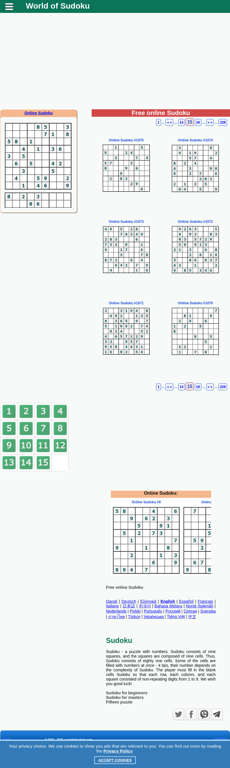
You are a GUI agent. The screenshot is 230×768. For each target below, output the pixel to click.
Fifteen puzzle (119, 702)
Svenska (208, 611)
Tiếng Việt (176, 616)
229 (223, 122)
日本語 (129, 606)
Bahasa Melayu (168, 606)
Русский (173, 611)
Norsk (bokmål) (199, 606)
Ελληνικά (148, 601)
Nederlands (116, 611)
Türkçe (134, 616)
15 (189, 122)
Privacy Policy (118, 750)
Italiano (112, 606)
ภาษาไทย (116, 616)
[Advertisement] (115, 63)
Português (153, 611)
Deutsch (128, 601)
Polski (135, 611)
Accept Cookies (115, 760)
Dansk (111, 601)
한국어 (145, 606)
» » (210, 122)
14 (181, 122)
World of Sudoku (58, 5)
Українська (153, 616)
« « (169, 122)
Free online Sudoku (124, 587)
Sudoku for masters (124, 697)
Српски (190, 611)
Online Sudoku (39, 113)
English (167, 601)
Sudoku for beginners (127, 693)
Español (186, 601)
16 (198, 122)
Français (205, 601)
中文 (192, 616)
